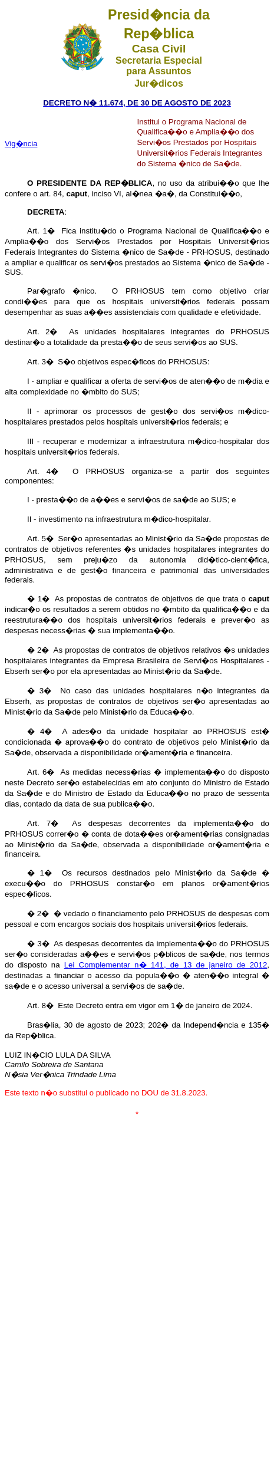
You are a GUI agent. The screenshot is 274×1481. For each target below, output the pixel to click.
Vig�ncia (21, 143)
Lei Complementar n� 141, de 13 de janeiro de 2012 (166, 964)
